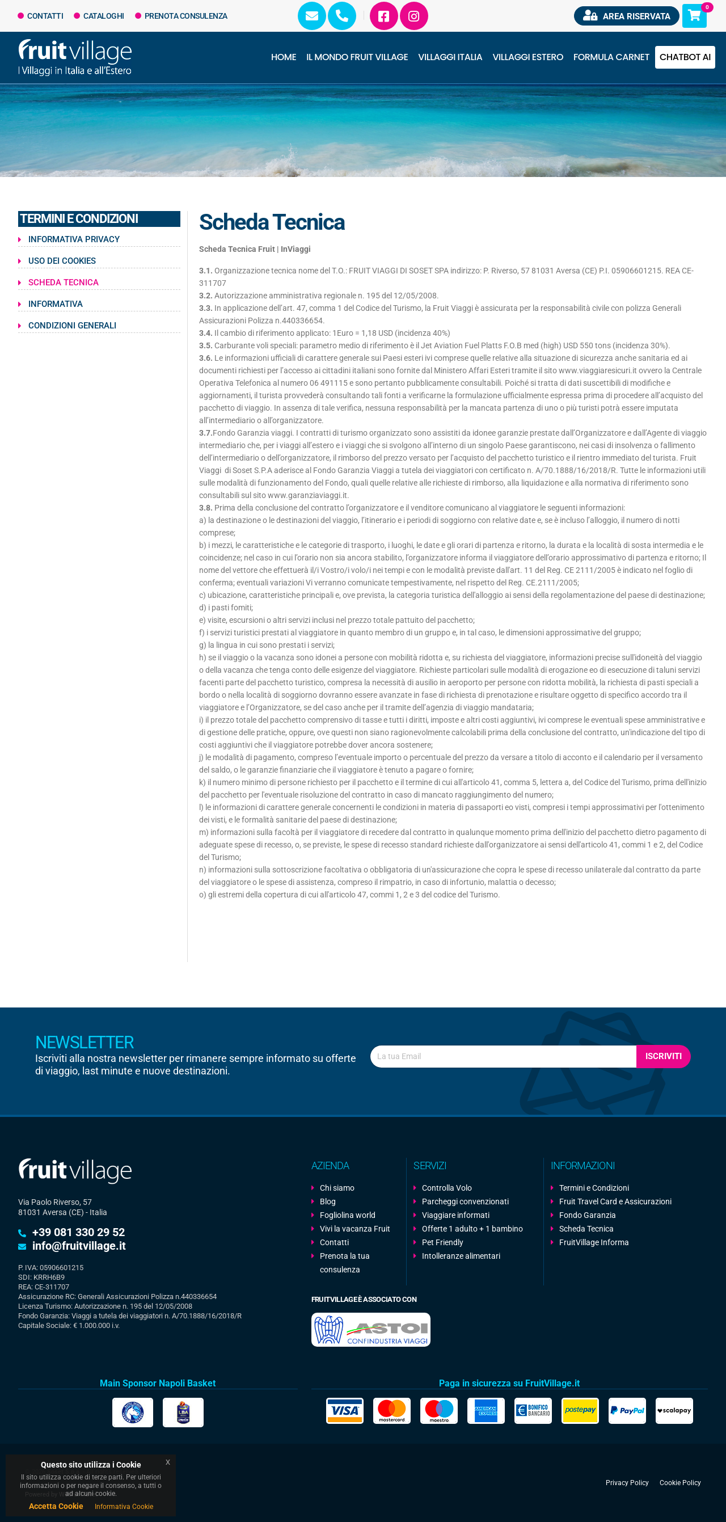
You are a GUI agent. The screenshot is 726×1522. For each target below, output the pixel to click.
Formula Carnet (611, 57)
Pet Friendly (442, 1242)
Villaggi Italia (450, 57)
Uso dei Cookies (62, 261)
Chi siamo (337, 1187)
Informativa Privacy (74, 239)
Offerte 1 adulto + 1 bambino (472, 1228)
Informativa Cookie (124, 1507)
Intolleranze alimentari (461, 1255)
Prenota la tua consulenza (345, 1262)
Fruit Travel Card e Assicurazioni (615, 1201)
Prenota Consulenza (181, 15)
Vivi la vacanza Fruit (355, 1228)
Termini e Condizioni (594, 1187)
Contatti (40, 15)
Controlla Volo (447, 1187)
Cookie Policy (680, 1483)
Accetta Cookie (56, 1506)
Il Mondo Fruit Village (357, 57)
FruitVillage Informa (594, 1242)
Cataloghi (99, 15)
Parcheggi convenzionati (465, 1201)
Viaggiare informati (455, 1215)
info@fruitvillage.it (79, 1246)
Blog (328, 1201)
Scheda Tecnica (63, 282)
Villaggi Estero (528, 57)
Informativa (55, 304)
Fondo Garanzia (587, 1215)
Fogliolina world (347, 1215)
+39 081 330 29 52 (78, 1232)
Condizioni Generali (72, 326)
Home (283, 57)
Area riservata (626, 16)
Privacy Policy (627, 1483)
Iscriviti (663, 1056)
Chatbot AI (685, 57)
